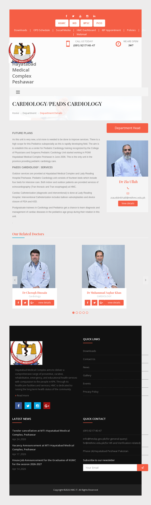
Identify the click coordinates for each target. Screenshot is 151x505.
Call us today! (84, 41)
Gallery (87, 375)
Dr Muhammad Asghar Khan (104, 293)
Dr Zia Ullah (128, 181)
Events (87, 383)
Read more (22, 395)
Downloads (20, 30)
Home (15, 113)
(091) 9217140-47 (92, 430)
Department (29, 113)
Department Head (127, 128)
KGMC (61, 23)
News (86, 367)
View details (128, 203)
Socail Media (63, 30)
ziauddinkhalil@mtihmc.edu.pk (127, 197)
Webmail (82, 34)
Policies (131, 30)
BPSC (86, 23)
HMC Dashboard (86, 30)
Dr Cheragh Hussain (34, 293)
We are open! (130, 41)
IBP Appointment (111, 30)
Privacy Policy (91, 391)
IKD (74, 23)
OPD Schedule (41, 30)
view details (44, 302)
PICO (99, 23)
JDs (144, 30)
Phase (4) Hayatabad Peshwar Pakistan (105, 451)
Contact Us (89, 359)
